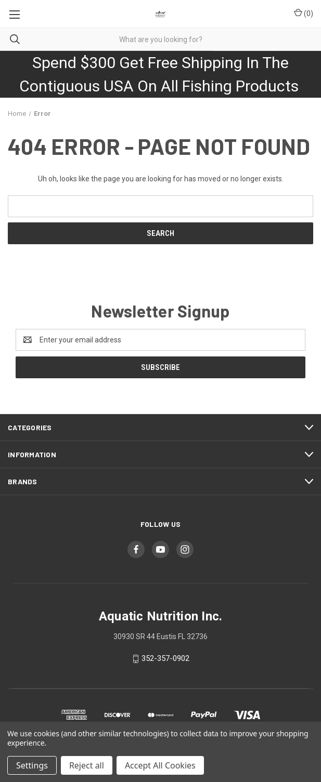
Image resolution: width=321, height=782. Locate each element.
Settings (32, 765)
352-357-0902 (165, 658)
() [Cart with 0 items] (303, 13)
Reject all (86, 765)
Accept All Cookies (160, 765)
